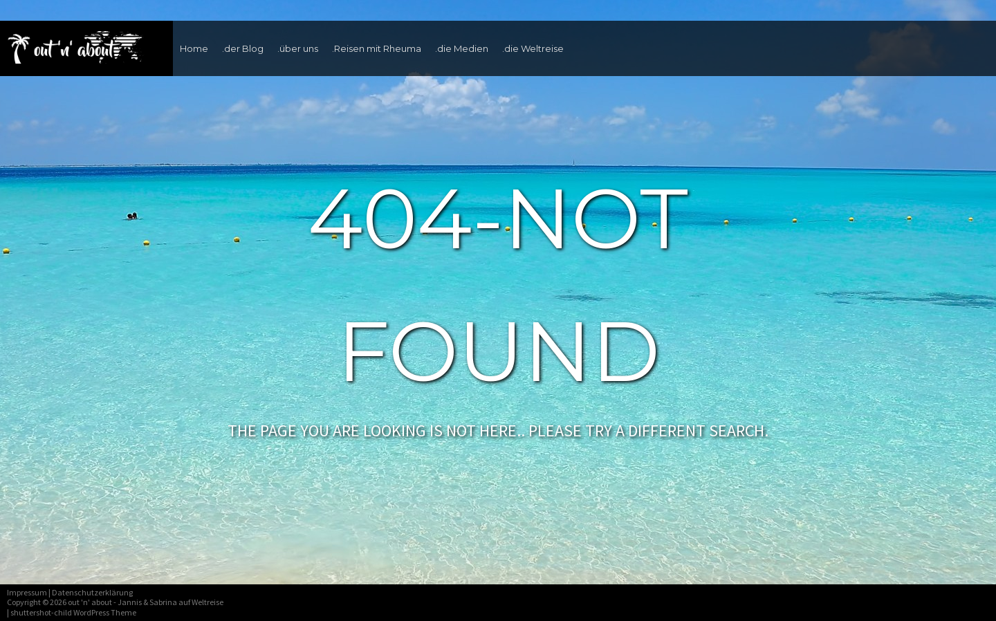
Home (194, 48)
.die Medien (461, 48)
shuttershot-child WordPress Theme (73, 612)
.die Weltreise (533, 48)
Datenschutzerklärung (92, 592)
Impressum (27, 592)
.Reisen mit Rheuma (376, 48)
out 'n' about (90, 602)
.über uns (297, 48)
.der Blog (243, 48)
